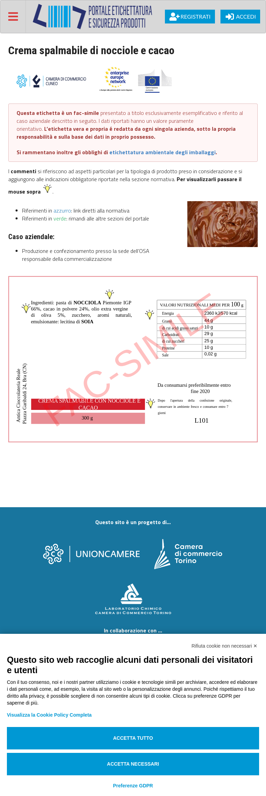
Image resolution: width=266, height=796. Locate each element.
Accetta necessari (133, 764)
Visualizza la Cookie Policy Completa (49, 715)
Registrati (189, 16)
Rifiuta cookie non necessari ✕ (224, 646)
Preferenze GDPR (133, 785)
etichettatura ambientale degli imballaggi (162, 152)
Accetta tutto (133, 738)
